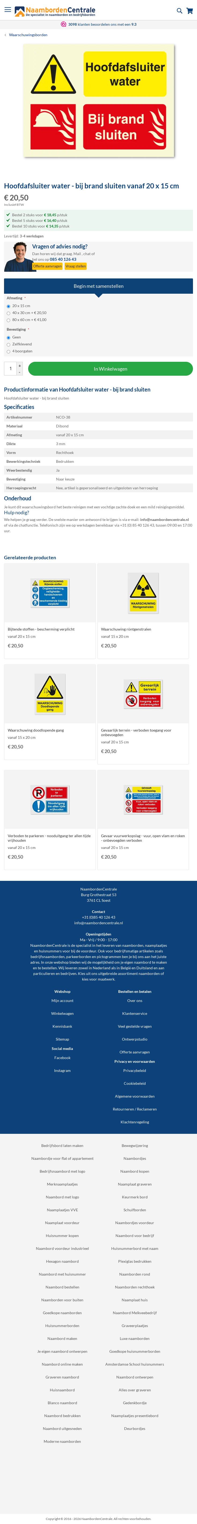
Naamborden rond (134, 1274)
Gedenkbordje (135, 1402)
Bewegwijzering (135, 1145)
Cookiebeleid (135, 1083)
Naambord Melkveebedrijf (135, 1312)
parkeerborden (78, 956)
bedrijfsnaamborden (48, 956)
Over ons (134, 1000)
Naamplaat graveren (135, 1184)
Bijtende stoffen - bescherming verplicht (41, 629)
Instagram (62, 1070)
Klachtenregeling (135, 1122)
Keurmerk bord (135, 1197)
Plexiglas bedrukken (134, 1261)
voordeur (88, 951)
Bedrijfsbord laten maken (62, 1145)
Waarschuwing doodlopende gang (36, 730)
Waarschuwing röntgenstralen (126, 629)
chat (87, 253)
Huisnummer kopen (62, 1235)
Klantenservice (134, 1013)
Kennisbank (62, 1026)
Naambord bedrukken (62, 1415)
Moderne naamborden (62, 1441)
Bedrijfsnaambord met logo (62, 1171)
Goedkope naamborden (62, 1312)
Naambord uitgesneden (62, 1428)
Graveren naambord (62, 1377)
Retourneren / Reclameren (135, 1109)
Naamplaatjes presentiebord (134, 1415)
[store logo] (55, 11)
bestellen (49, 968)
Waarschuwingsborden (28, 34)
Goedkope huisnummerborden (134, 1351)
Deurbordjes (134, 1428)
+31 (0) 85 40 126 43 (137, 525)
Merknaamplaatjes (62, 1184)
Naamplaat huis (135, 1300)
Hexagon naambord (62, 1261)
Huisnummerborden (62, 1325)
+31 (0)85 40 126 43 (98, 917)
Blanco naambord (62, 1402)
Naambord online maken (62, 1364)
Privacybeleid (134, 1070)
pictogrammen (109, 956)
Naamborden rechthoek (135, 1287)
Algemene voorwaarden (135, 1096)
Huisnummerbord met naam (134, 1248)
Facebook (62, 1057)
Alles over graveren (135, 1390)
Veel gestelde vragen (135, 1026)
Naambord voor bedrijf (135, 1235)
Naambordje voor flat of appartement (62, 1158)
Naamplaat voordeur (62, 1222)
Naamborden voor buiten (62, 1300)
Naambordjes (135, 1158)
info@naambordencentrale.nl (98, 923)
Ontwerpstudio (134, 1039)
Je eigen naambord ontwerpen (62, 1351)
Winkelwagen (62, 1013)
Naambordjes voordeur (134, 1222)
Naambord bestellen (62, 1287)
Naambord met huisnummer (62, 1274)
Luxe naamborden (135, 1338)
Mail (77, 253)
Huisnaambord (62, 1390)
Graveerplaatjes (135, 1325)
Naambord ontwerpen (134, 1377)
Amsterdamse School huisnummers (134, 1364)
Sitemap (62, 1039)
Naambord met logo (62, 1197)
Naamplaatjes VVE (62, 1210)
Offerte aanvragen (135, 1052)
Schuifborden (135, 1210)
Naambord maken (62, 1338)
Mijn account (62, 1000)
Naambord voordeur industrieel (62, 1248)
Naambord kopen (134, 1171)
